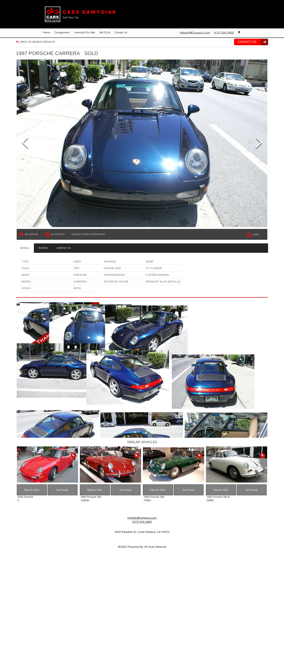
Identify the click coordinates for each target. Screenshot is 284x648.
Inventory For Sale (84, 32)
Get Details (62, 575)
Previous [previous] (25, 143)
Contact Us (120, 32)
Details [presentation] (24, 248)
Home (46, 32)
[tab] (25, 248)
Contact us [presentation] (64, 248)
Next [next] (259, 143)
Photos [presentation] (42, 248)
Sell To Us (104, 32)
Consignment (62, 32)
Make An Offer (32, 575)
